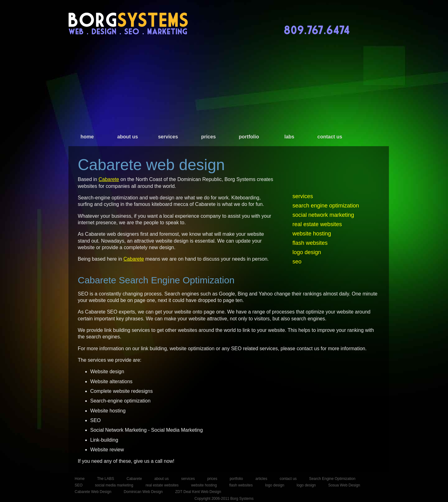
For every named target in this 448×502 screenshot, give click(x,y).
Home (80, 478)
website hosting (311, 233)
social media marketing (114, 485)
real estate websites (317, 224)
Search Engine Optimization (332, 478)
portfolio (249, 136)
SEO (78, 485)
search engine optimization (325, 205)
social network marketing (323, 215)
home (87, 136)
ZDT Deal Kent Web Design (198, 492)
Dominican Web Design (143, 492)
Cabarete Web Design (93, 492)
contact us (329, 136)
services (168, 136)
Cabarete (109, 179)
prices (208, 136)
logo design (306, 252)
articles (261, 478)
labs (289, 136)
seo (296, 261)
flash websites (310, 243)
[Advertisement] (224, 87)
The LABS (105, 478)
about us (127, 136)
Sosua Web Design (344, 485)
